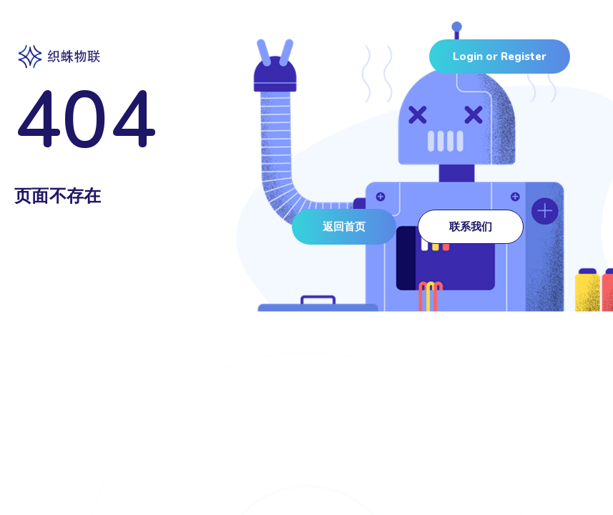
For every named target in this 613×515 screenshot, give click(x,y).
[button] (344, 227)
